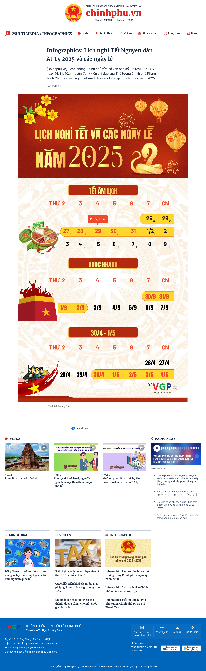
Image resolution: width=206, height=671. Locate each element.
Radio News (105, 33)
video (12, 439)
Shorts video (148, 33)
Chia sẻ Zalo (79, 428)
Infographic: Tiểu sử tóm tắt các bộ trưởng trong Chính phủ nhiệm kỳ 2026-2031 (127, 575)
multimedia (22, 33)
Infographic (118, 535)
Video (84, 33)
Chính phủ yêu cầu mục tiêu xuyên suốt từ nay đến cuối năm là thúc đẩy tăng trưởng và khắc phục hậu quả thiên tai (176, 458)
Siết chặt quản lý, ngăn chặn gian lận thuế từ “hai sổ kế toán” (77, 573)
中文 (130, 20)
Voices (126, 33)
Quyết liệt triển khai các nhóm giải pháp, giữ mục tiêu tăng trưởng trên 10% (77, 587)
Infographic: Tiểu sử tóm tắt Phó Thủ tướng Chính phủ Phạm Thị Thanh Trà (125, 603)
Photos (193, 33)
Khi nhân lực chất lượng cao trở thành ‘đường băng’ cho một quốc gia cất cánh (76, 603)
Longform (172, 33)
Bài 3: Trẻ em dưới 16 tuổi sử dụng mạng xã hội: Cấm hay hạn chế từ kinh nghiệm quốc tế (26, 575)
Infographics (57, 34)
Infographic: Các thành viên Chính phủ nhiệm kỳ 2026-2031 (126, 589)
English (120, 20)
